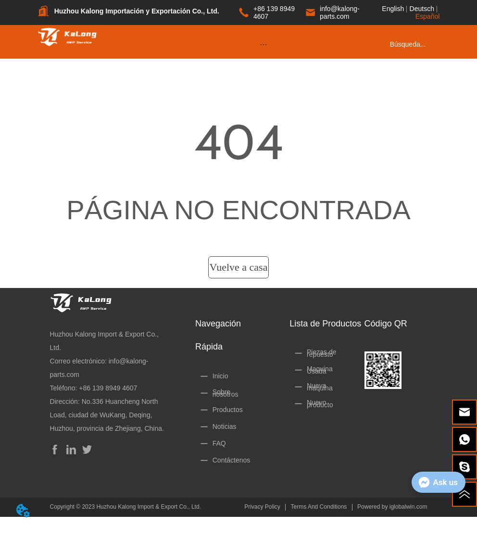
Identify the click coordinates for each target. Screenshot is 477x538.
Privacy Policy (262, 506)
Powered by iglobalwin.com (392, 506)
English (393, 9)
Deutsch (422, 9)
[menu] (263, 44)
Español (427, 16)
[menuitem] (263, 44)
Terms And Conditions (319, 506)
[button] (263, 44)
